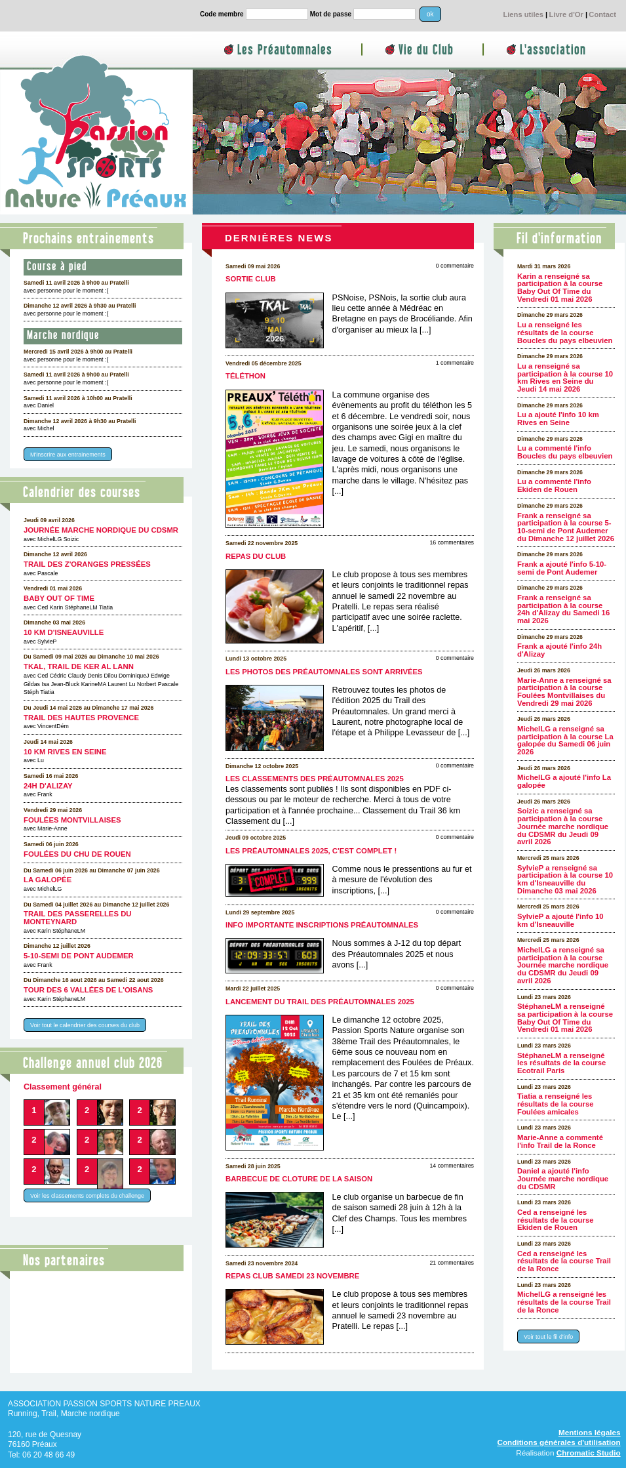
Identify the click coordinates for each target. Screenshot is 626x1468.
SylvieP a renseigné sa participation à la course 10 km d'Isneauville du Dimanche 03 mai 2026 (565, 879)
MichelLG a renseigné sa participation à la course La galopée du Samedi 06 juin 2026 (565, 740)
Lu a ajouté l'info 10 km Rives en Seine (558, 418)
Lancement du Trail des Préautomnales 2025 (319, 1002)
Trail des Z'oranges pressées (87, 564)
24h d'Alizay (48, 786)
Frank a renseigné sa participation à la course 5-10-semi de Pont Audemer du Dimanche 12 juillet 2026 (565, 527)
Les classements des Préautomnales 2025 (314, 779)
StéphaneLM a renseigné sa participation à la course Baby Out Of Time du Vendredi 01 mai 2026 (565, 1017)
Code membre (222, 14)
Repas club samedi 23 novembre (292, 1276)
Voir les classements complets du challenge (87, 1196)
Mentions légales (589, 1432)
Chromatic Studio (589, 1452)
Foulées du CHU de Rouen (77, 854)
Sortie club (250, 279)
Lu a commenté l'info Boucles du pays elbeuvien (564, 452)
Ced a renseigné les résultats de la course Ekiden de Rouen (555, 1219)
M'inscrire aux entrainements (68, 454)
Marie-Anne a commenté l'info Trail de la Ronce (560, 1141)
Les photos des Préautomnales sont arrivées (324, 672)
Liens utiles (523, 14)
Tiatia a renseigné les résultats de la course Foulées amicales (555, 1103)
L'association (553, 50)
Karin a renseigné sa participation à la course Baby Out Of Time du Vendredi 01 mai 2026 (559, 287)
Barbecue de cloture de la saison (298, 1179)
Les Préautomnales (284, 50)
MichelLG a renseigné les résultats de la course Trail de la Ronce (564, 1301)
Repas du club (255, 556)
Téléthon (245, 376)
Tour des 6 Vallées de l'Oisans (88, 990)
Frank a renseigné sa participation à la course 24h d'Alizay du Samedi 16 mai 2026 (563, 609)
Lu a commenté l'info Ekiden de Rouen (554, 485)
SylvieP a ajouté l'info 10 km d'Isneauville (560, 920)
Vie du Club (426, 50)
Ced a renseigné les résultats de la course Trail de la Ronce (564, 1261)
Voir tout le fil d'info (548, 1336)
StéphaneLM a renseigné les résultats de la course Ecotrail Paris (561, 1062)
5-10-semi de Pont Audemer (79, 956)
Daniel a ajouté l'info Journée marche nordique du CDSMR (562, 1178)
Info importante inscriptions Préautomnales (321, 925)
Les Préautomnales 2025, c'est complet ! (311, 851)
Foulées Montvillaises (72, 820)
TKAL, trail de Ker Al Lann (79, 666)
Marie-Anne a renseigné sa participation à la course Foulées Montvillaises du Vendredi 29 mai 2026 (564, 691)
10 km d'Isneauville (64, 632)
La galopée (47, 880)
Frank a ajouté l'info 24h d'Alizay (559, 650)
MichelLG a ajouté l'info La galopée (564, 781)
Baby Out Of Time (59, 598)
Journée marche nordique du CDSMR (101, 530)
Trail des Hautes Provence (81, 718)
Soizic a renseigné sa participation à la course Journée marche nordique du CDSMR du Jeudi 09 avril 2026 (562, 826)
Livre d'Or (566, 14)
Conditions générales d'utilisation (558, 1442)
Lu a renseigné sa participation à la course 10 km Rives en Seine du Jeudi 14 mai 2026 (565, 377)
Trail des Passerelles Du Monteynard (78, 918)
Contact (602, 14)
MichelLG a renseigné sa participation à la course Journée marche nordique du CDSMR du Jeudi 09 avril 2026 (562, 965)
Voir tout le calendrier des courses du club (85, 1024)
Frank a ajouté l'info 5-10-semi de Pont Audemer (561, 568)
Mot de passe (330, 14)
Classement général (63, 1086)
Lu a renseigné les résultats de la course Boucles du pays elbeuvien (564, 332)
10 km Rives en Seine (65, 752)
